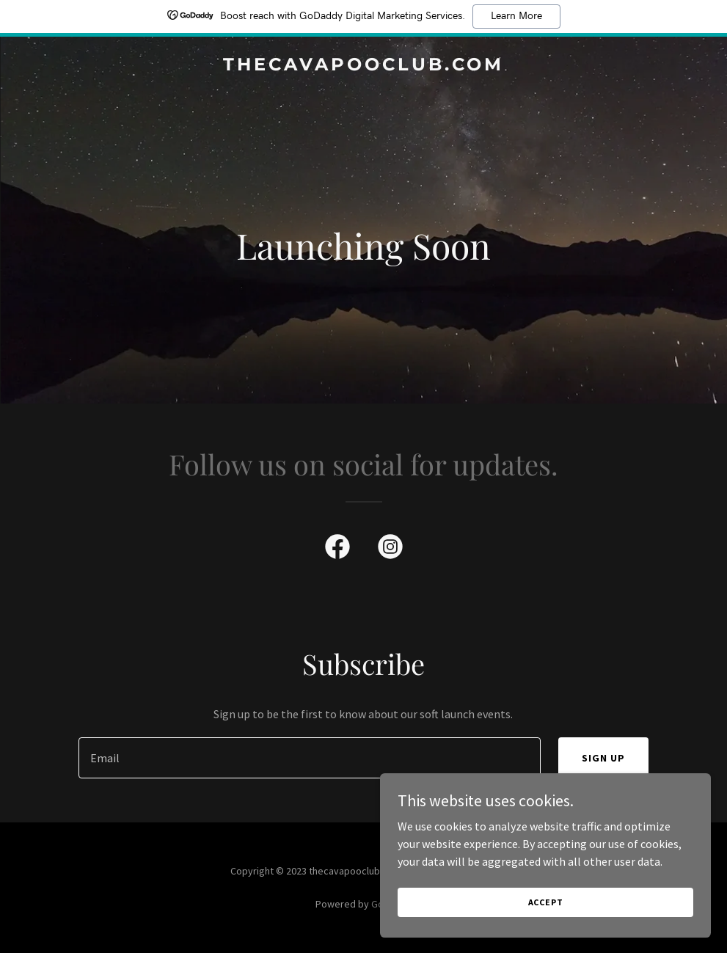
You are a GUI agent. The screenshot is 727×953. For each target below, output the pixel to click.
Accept (562, 900)
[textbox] (309, 757)
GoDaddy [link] (391, 903)
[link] (363, 66)
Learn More (516, 16)
